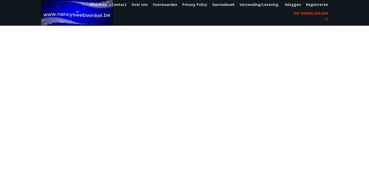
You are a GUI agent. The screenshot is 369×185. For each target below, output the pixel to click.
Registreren (317, 4)
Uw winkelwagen (310, 13)
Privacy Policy (194, 4)
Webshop (98, 4)
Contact (119, 4)
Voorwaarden (165, 4)
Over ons (139, 4)
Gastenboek (223, 4)
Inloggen (293, 4)
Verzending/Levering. (259, 4)
